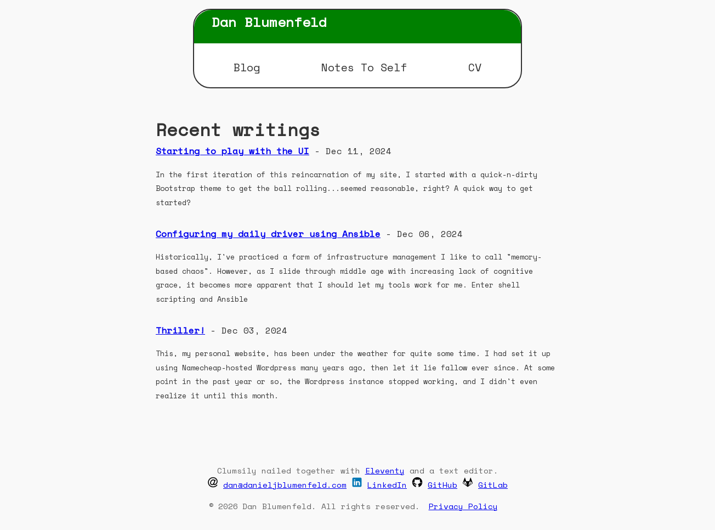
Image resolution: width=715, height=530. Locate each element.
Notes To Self (364, 67)
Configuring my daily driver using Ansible (268, 233)
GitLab (493, 484)
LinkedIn (387, 484)
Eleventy (385, 470)
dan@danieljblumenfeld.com (285, 484)
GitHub (442, 484)
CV (474, 67)
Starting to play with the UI (232, 150)
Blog (247, 67)
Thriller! (180, 330)
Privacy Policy (463, 506)
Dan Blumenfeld (269, 22)
